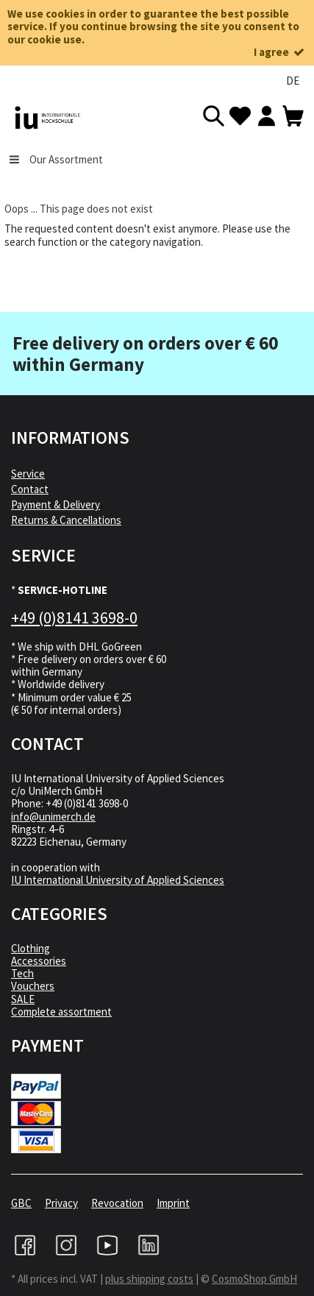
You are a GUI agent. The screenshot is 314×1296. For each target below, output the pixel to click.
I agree (280, 52)
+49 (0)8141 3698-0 (74, 617)
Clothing (30, 948)
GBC (21, 1203)
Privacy (61, 1203)
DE (292, 81)
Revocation (117, 1203)
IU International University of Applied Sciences (117, 880)
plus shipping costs (149, 1279)
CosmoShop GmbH (254, 1279)
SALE (23, 999)
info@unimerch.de (53, 817)
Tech (22, 973)
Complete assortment (61, 1012)
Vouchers (32, 986)
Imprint (173, 1203)
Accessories (38, 961)
